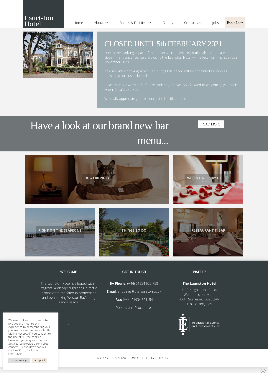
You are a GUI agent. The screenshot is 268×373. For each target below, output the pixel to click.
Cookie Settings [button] (19, 360)
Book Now (235, 22)
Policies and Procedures (134, 307)
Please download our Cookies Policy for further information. (27, 350)
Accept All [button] (39, 360)
